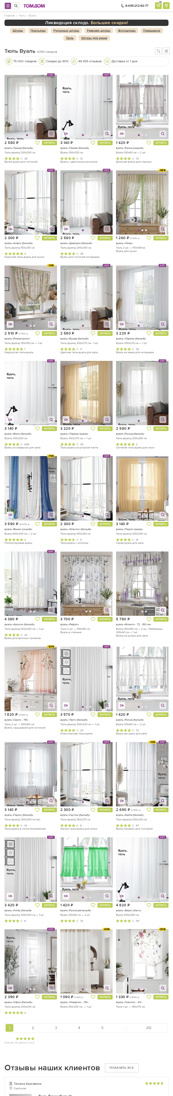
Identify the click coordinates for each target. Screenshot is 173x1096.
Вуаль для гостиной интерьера (79, 256)
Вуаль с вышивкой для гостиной (25, 727)
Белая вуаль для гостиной (21, 161)
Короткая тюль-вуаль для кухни (24, 256)
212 (148, 1028)
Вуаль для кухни (126, 251)
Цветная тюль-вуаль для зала (79, 352)
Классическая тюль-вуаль (76, 733)
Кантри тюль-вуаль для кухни (78, 828)
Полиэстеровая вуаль (18, 543)
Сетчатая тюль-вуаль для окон (135, 447)
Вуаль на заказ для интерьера (135, 352)
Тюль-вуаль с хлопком (74, 543)
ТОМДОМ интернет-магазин (34, 6)
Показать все (121, 1068)
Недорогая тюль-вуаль (19, 352)
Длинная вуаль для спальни (134, 161)
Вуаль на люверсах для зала (22, 447)
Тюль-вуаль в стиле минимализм (25, 828)
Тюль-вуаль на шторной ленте (79, 447)
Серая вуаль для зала (129, 543)
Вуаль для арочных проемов (23, 638)
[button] (14, 107)
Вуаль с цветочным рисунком (79, 161)
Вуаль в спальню (71, 632)
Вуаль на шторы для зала (132, 635)
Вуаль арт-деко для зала (131, 733)
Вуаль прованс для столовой (134, 828)
